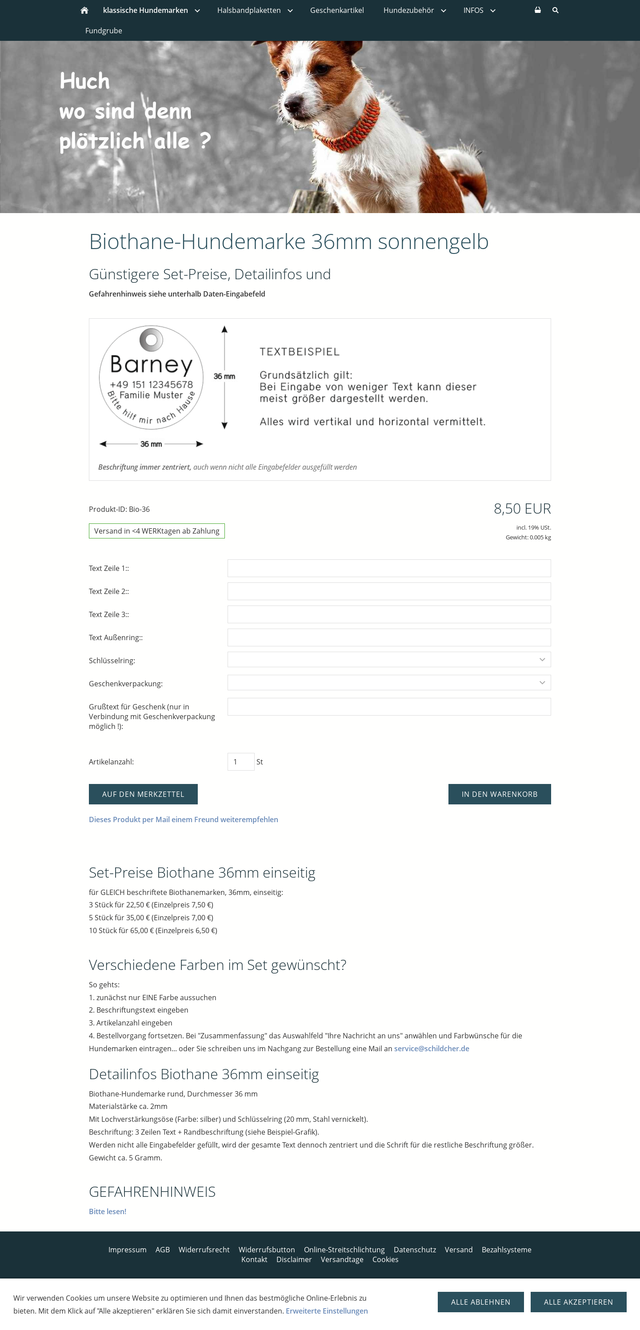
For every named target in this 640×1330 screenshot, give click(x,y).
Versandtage (342, 1259)
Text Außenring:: (116, 637)
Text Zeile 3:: (109, 614)
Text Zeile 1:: (109, 568)
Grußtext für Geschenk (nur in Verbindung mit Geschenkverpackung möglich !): (152, 716)
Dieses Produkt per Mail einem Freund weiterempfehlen (183, 819)
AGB (163, 1250)
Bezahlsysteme (507, 1250)
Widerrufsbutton (267, 1250)
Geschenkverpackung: (126, 684)
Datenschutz (415, 1250)
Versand (459, 1250)
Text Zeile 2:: (109, 591)
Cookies (385, 1259)
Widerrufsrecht (204, 1250)
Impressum (127, 1250)
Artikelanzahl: (111, 762)
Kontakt (254, 1259)
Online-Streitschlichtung (344, 1250)
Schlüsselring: (112, 660)
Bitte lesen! (107, 1211)
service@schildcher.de (431, 1048)
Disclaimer (294, 1259)
